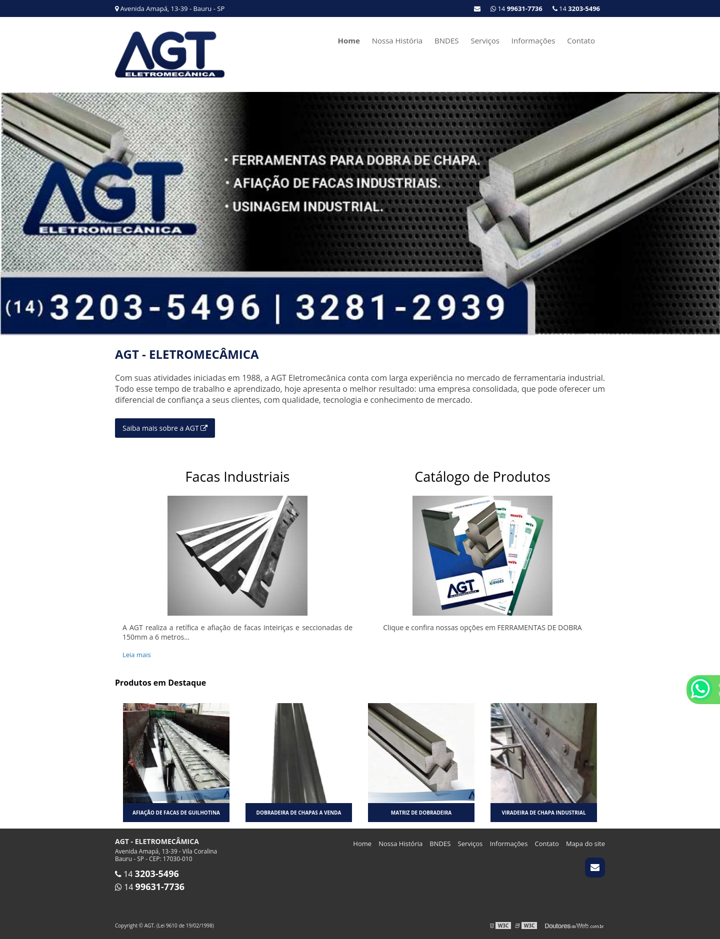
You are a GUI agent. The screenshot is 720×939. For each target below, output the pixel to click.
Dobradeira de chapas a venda (299, 812)
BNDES (446, 40)
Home (349, 40)
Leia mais (136, 654)
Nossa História (397, 40)
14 (576, 8)
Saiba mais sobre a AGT (165, 428)
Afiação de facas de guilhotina (176, 812)
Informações (534, 40)
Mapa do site (585, 843)
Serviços (484, 40)
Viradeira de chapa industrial (544, 812)
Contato (581, 40)
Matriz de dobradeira (421, 812)
